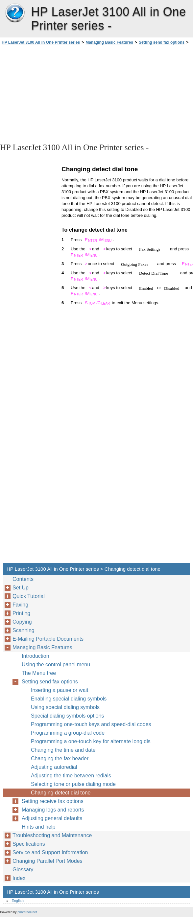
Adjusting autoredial (54, 767)
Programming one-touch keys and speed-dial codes (91, 724)
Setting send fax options (161, 42)
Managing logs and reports (53, 810)
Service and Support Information (50, 852)
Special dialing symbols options (67, 716)
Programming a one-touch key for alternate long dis (91, 741)
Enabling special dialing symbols (69, 698)
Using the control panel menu (56, 664)
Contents (23, 579)
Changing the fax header (59, 758)
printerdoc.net (27, 912)
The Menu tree (39, 673)
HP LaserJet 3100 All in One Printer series (15, 13)
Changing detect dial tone (60, 792)
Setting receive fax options (53, 801)
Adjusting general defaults (52, 818)
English (18, 901)
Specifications (28, 844)
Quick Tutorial (28, 596)
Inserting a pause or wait (59, 690)
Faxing (20, 605)
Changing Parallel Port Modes (47, 861)
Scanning (23, 630)
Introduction (35, 656)
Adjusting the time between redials (71, 775)
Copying (22, 622)
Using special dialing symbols (65, 707)
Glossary (22, 869)
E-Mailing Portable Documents (48, 639)
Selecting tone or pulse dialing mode (73, 784)
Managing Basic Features (109, 42)
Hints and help (38, 827)
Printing (21, 613)
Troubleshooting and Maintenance (52, 835)
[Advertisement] (58, 93)
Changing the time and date (63, 750)
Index (18, 878)
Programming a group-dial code (68, 733)
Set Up (20, 587)
